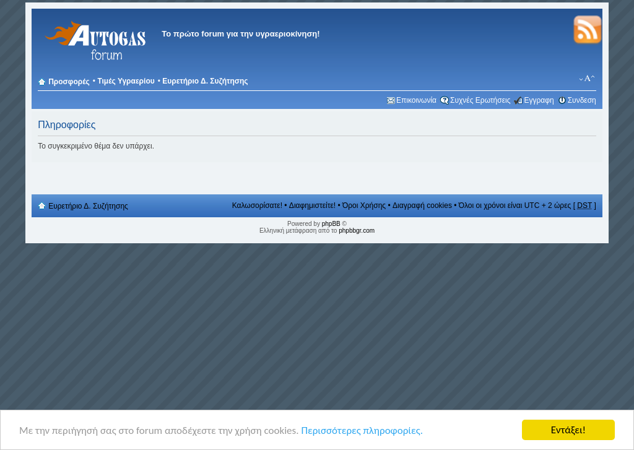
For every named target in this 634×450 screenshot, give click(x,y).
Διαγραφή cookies (422, 205)
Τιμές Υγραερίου (125, 81)
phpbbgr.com (357, 230)
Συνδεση (582, 100)
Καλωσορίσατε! (257, 205)
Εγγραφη (539, 100)
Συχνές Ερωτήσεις (480, 100)
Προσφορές (69, 81)
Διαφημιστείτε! (312, 205)
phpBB (331, 223)
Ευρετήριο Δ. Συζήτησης (205, 81)
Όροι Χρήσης (364, 205)
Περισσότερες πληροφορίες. (362, 430)
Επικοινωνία (416, 100)
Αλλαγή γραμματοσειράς (587, 78)
